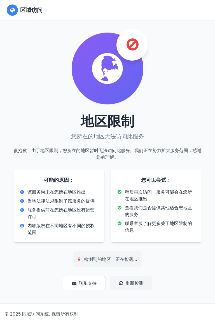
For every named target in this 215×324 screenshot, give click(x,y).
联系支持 (84, 283)
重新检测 (131, 283)
